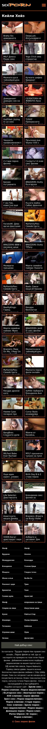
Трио (26, 584)
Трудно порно (22, 651)
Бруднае (6, 554)
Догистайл (29, 638)
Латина (5, 638)
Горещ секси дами (16, 669)
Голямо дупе (7, 596)
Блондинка (7, 566)
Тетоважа (6, 626)
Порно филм (21, 654)
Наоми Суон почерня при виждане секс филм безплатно (12, 415)
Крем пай (28, 596)
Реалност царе (8, 584)
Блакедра (28, 560)
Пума (26, 632)
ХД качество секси (15, 666)
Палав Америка (31, 620)
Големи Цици (30, 566)
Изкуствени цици (31, 608)
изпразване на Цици (33, 602)
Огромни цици (8, 632)
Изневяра (6, 620)
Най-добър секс (23, 645)
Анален (27, 554)
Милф (4, 548)
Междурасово (8, 560)
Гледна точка (30, 572)
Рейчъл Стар (29, 614)
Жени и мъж (7, 578)
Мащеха (5, 572)
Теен (26, 590)
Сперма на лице (9, 608)
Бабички (28, 626)
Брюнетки (6, 590)
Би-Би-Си (28, 578)
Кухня (4, 614)
